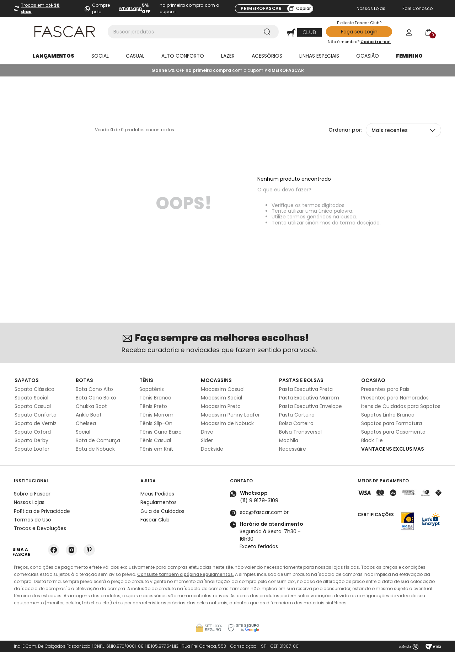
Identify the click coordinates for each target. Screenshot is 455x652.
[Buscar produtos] (268, 31)
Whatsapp (130, 8)
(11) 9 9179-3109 (259, 500)
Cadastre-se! (375, 41)
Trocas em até (40, 8)
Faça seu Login (359, 31)
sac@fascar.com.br (264, 512)
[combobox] (193, 31)
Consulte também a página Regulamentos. (185, 574)
